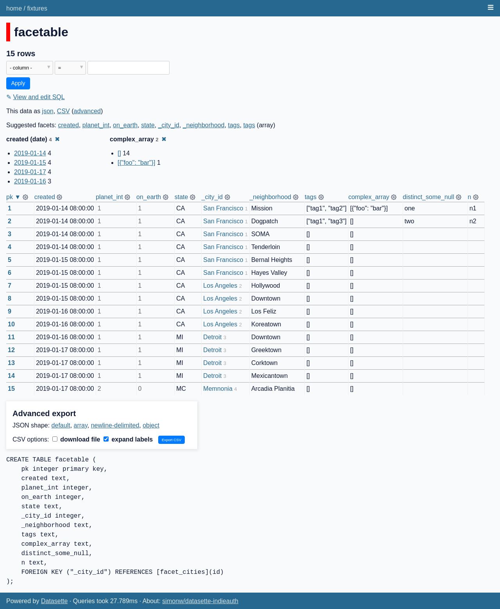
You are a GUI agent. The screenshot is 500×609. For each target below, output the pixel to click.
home (14, 8)
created (68, 125)
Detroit (212, 337)
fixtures (37, 8)
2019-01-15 (30, 162)
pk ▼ (13, 197)
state (148, 125)
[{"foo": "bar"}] (136, 162)
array (81, 425)
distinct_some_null (428, 197)
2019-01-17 (30, 172)
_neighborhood (204, 125)
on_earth (125, 125)
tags (234, 125)
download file (76, 439)
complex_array (368, 197)
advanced (87, 111)
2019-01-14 (30, 153)
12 (11, 350)
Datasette (54, 601)
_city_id (168, 125)
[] (119, 153)
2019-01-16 (30, 181)
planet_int (95, 125)
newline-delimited (115, 425)
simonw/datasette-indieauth (200, 601)
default (61, 425)
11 (11, 337)
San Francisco (223, 208)
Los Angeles (220, 285)
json (48, 111)
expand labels (128, 439)
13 (11, 363)
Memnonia (217, 388)
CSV (63, 111)
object (151, 425)
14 (11, 375)
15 (11, 388)
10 (11, 324)
